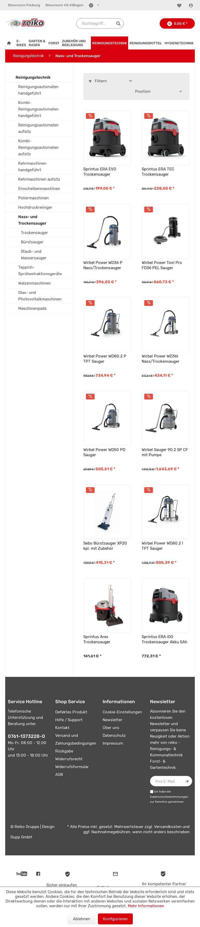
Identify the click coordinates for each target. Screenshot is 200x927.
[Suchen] (118, 23)
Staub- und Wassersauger (33, 254)
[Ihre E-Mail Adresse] (171, 781)
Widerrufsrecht (69, 759)
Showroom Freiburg (24, 5)
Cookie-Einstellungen (122, 712)
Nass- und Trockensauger (32, 220)
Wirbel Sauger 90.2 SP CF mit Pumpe (165, 452)
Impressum (113, 743)
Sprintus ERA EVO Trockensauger (99, 172)
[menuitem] (24, 5)
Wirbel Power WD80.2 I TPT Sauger (162, 546)
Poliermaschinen (33, 198)
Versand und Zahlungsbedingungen (75, 739)
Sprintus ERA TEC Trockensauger (158, 172)
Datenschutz (114, 735)
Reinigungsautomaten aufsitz (38, 128)
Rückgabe (64, 751)
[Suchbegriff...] (100, 23)
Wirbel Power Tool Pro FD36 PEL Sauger (162, 265)
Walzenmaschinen (34, 283)
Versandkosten (168, 826)
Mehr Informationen (146, 906)
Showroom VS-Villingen (64, 5)
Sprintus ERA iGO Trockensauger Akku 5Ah (164, 639)
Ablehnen (81, 919)
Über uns (111, 727)
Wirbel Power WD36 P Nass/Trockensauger (102, 265)
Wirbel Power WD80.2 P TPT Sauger (104, 359)
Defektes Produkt (71, 712)
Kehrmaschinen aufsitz (39, 179)
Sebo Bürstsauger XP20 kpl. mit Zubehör (105, 546)
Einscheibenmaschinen (39, 188)
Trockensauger (34, 232)
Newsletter (112, 720)
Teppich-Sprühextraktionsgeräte (40, 270)
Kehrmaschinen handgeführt (32, 166)
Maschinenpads (32, 308)
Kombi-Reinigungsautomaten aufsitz (38, 147)
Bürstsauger (32, 242)
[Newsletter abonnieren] (187, 781)
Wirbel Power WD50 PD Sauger (104, 452)
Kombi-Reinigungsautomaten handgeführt (38, 109)
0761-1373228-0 (26, 736)
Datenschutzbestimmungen (169, 797)
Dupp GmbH (21, 837)
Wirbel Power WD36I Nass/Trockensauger (160, 359)
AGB (59, 774)
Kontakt (62, 727)
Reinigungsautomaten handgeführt (38, 90)
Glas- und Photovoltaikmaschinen (39, 295)
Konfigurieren (115, 919)
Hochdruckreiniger (35, 207)
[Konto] (191, 5)
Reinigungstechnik (33, 77)
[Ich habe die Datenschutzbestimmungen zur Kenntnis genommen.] (151, 791)
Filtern (98, 81)
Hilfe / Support (69, 720)
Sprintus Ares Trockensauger (96, 639)
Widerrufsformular (72, 766)
